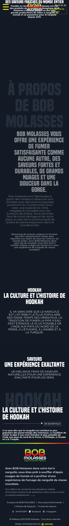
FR (59, 5)
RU (62, 5)
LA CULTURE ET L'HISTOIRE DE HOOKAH (32, 413)
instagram (50, 511)
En (56, 5)
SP (65, 5)
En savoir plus (53, 424)
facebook (36, 511)
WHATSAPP (20, 511)
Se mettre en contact (57, 10)
